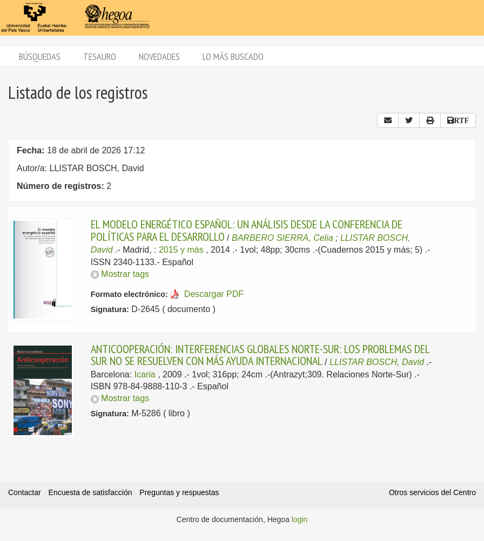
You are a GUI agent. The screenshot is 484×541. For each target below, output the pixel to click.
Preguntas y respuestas (179, 492)
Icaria (145, 374)
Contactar (24, 492)
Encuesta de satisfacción (90, 492)
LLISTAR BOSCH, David (377, 362)
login (300, 519)
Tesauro (99, 56)
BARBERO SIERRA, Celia (282, 237)
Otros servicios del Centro (432, 492)
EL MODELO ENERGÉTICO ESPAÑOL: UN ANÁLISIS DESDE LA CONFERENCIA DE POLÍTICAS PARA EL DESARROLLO (246, 230)
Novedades (159, 56)
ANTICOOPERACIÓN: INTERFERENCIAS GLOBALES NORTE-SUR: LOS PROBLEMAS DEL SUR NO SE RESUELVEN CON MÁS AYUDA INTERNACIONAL (260, 354)
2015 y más (181, 249)
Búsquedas (39, 56)
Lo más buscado (233, 56)
